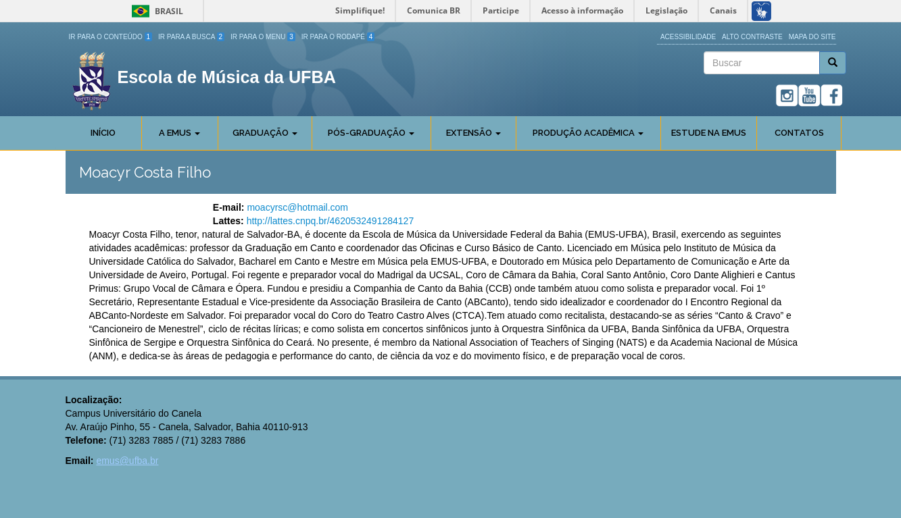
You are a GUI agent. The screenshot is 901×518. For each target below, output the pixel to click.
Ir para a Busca (191, 37)
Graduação (265, 133)
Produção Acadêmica (588, 133)
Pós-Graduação (371, 133)
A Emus (179, 133)
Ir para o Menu (262, 37)
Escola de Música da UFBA (227, 77)
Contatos (799, 133)
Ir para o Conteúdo (111, 37)
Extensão (473, 133)
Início (103, 133)
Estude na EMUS (708, 133)
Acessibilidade (688, 37)
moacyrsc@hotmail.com (297, 207)
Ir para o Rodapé (338, 37)
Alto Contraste (752, 37)
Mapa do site (812, 37)
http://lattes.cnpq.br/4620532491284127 (330, 220)
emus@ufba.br (127, 460)
